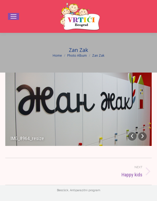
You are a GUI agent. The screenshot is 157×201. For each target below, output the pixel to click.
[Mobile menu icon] (13, 16)
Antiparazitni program (85, 190)
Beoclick (62, 190)
